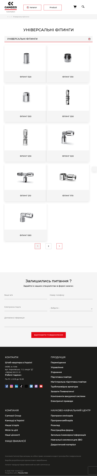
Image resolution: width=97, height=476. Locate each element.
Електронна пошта (12, 308)
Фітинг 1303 (25, 116)
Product (53, 7)
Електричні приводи (62, 401)
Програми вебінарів (62, 420)
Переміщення (58, 362)
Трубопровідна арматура (64, 386)
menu (90, 6)
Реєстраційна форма (62, 430)
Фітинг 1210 (25, 196)
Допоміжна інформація (14, 317)
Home (5, 16)
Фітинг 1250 (68, 116)
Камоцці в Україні (14, 420)
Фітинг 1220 (68, 156)
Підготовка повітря (61, 377)
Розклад (55, 425)
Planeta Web (23, 473)
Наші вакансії (15, 441)
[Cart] (75, 7)
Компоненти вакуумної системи (68, 396)
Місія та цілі (11, 430)
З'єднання (56, 372)
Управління (57, 367)
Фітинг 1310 (67, 77)
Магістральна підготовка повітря (68, 382)
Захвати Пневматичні (62, 391)
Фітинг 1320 (25, 77)
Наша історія (12, 425)
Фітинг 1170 (67, 196)
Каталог (33, 7)
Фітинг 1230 (25, 156)
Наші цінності (12, 435)
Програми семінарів (62, 416)
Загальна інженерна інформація (68, 435)
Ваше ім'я (8, 296)
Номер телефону (57, 296)
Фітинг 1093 (25, 235)
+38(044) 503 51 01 (13, 372)
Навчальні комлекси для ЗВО (66, 440)
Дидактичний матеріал (63, 444)
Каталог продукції (9, 16)
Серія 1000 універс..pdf (89, 39)
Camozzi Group (13, 416)
